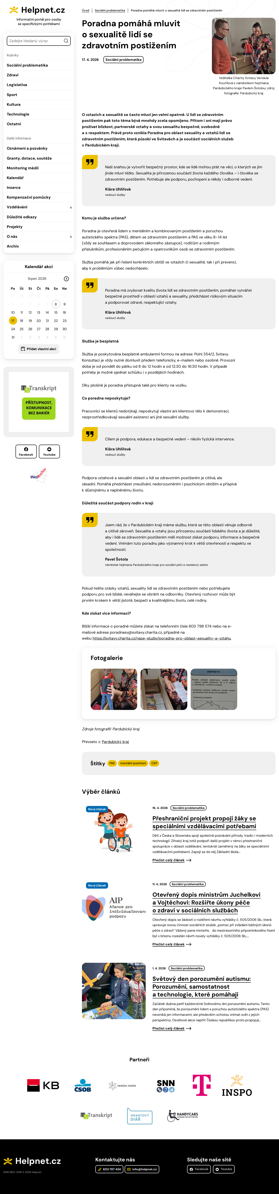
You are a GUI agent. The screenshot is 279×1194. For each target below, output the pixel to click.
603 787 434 (109, 1165)
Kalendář (15, 177)
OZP (154, 759)
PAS (112, 759)
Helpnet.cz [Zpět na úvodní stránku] (44, 9)
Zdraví (12, 75)
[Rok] (44, 278)
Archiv (13, 246)
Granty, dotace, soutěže (29, 158)
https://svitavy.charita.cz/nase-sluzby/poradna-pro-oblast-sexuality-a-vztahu (162, 638)
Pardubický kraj (115, 737)
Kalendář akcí (39, 266)
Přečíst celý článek (168, 855)
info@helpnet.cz (141, 1165)
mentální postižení (133, 759)
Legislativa (17, 84)
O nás (12, 236)
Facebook (26, 451)
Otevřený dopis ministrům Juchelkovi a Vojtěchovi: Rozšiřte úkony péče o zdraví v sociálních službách (206, 898)
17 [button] (12, 321)
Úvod (85, 10)
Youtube (49, 451)
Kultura (14, 104)
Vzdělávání (17, 207)
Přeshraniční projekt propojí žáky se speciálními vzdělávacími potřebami (204, 818)
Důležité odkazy (22, 217)
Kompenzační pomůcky (29, 197)
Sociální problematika (27, 65)
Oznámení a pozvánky (27, 148)
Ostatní (14, 124)
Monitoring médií (23, 168)
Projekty (15, 226)
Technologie (18, 114)
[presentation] (114, 826)
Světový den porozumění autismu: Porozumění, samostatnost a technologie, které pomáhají (201, 982)
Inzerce (14, 187)
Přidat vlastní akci (41, 349)
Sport (12, 94)
